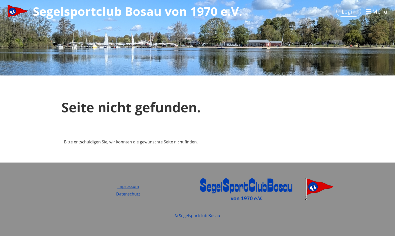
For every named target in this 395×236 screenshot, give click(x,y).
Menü (376, 11)
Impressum (128, 186)
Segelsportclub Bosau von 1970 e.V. (137, 11)
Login (349, 11)
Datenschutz (128, 194)
